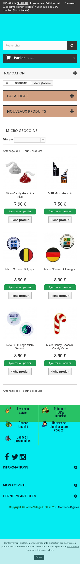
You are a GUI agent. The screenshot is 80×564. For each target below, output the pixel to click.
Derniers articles (19, 496)
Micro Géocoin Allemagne (60, 269)
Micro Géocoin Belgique (20, 269)
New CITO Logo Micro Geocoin (20, 346)
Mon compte (14, 485)
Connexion (70, 3)
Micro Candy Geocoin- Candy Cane (60, 346)
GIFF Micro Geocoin (60, 193)
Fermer (39, 557)
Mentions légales (68, 507)
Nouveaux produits (26, 111)
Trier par (8, 139)
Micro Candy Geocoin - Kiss (20, 195)
